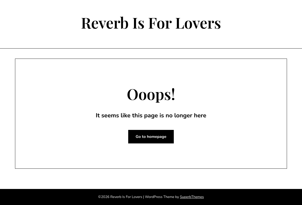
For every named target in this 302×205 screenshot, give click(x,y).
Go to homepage (151, 136)
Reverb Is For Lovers (151, 22)
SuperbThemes (192, 196)
